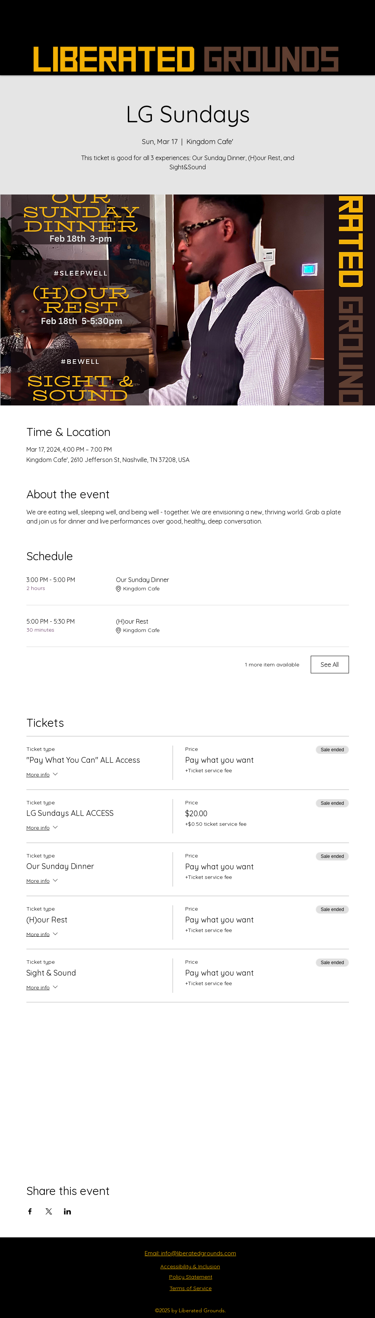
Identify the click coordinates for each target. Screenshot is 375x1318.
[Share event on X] (48, 1211)
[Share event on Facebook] (30, 1211)
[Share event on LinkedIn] (67, 1211)
